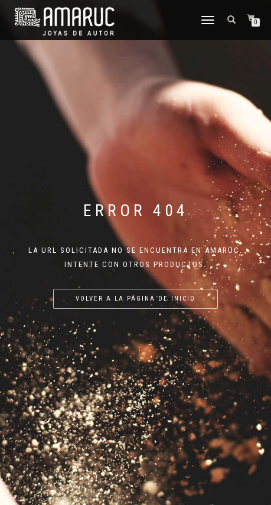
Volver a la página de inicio (135, 298)
